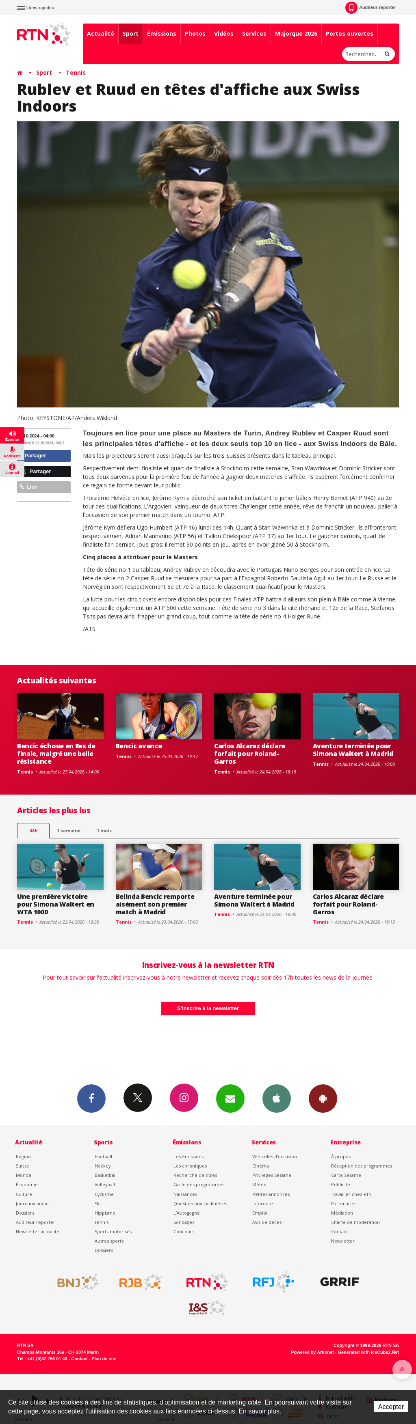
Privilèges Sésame (271, 1175)
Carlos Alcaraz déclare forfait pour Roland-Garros (249, 753)
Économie (27, 1184)
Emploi (259, 1212)
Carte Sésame (346, 1175)
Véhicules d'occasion (274, 1156)
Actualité (100, 33)
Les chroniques (190, 1165)
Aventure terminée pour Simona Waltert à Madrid (353, 749)
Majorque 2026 (296, 33)
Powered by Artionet (312, 1352)
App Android (323, 1098)
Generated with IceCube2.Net (368, 1352)
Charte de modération (355, 1222)
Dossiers (25, 1212)
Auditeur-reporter (370, 8)
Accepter (391, 1406)
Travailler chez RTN (351, 1194)
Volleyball (105, 1184)
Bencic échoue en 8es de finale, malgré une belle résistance (56, 753)
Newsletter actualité (37, 1231)
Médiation (342, 1212)
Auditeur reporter (35, 1222)
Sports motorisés (113, 1231)
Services (254, 33)
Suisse (22, 1165)
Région (23, 1156)
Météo (259, 1184)
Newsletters (230, 1098)
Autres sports (109, 1240)
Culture (24, 1194)
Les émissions (188, 1156)
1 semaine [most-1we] (68, 830)
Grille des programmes (198, 1184)
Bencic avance (139, 745)
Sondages (183, 1222)
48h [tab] (33, 830)
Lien (28, 487)
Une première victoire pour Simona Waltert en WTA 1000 (55, 904)
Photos (195, 33)
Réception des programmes (361, 1165)
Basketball (106, 1175)
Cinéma (260, 1165)
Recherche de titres (195, 1175)
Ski (98, 1203)
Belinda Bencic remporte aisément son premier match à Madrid (155, 904)
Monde (23, 1175)
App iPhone (276, 1098)
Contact (339, 1231)
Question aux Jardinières (200, 1203)
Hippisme (105, 1212)
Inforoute (262, 1203)
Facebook (91, 1098)
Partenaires (343, 1203)
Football (103, 1156)
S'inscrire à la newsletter (208, 1008)
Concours (183, 1231)
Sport (131, 33)
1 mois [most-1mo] (104, 830)
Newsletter (343, 1240)
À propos (341, 1156)
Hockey (102, 1165)
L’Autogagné (186, 1212)
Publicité (340, 1184)
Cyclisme (104, 1194)
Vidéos (224, 33)
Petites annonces (271, 1194)
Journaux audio (32, 1203)
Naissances (185, 1194)
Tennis (76, 72)
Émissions (161, 33)
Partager (33, 455)
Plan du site (103, 1358)
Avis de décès (267, 1222)
